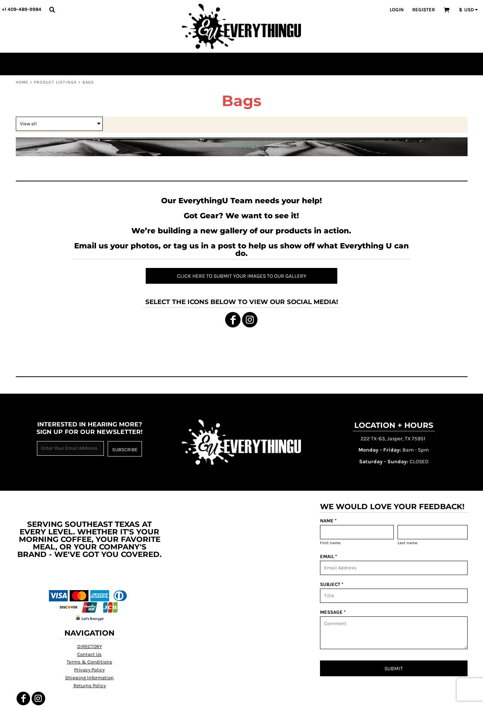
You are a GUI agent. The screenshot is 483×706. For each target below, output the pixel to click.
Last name (407, 542)
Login (397, 9)
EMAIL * (328, 556)
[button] (52, 9)
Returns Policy (89, 685)
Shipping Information (89, 677)
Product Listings (55, 82)
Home (22, 82)
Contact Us (89, 654)
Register (423, 9)
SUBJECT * (331, 584)
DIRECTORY (89, 646)
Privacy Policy (89, 670)
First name (330, 542)
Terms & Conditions (89, 662)
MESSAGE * (333, 612)
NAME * (328, 520)
